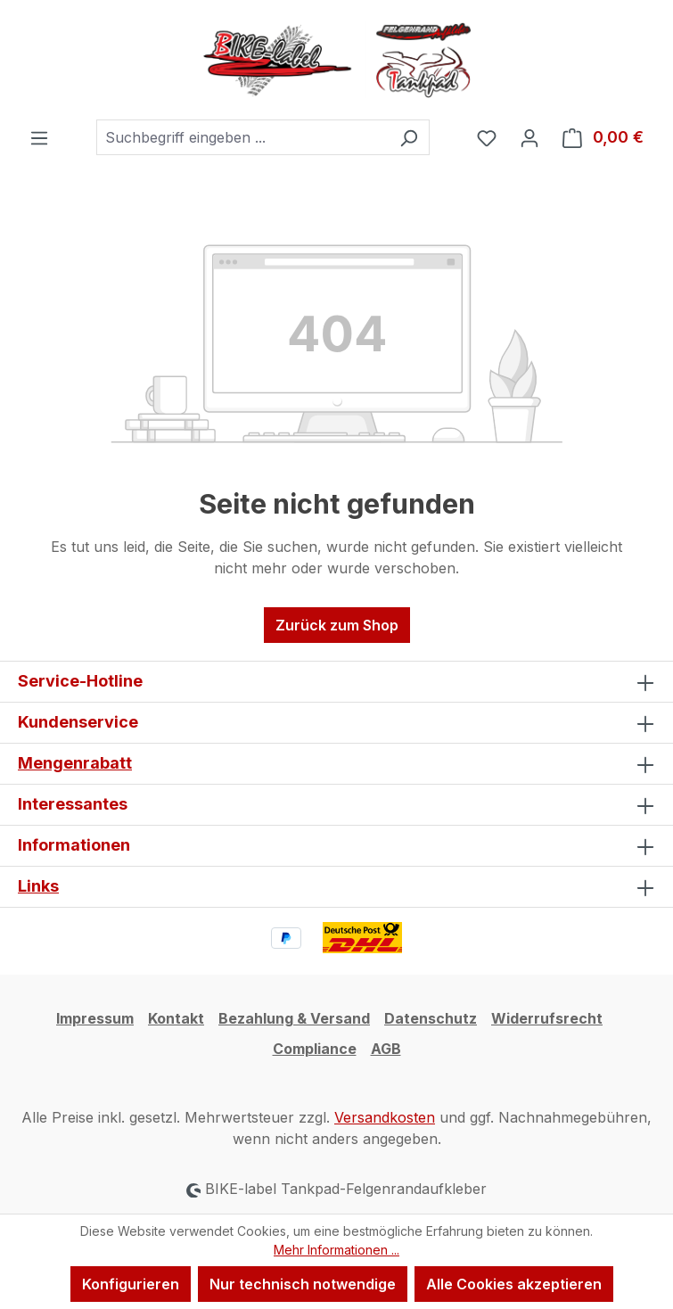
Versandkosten (384, 1117)
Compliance (315, 1049)
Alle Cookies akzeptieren (514, 1284)
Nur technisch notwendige (302, 1284)
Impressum (95, 1018)
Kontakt (176, 1018)
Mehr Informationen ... (336, 1249)
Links (38, 886)
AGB (386, 1049)
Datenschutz (430, 1018)
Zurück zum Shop (336, 625)
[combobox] (242, 137)
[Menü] (39, 137)
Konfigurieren (130, 1284)
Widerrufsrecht (547, 1018)
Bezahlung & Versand (294, 1018)
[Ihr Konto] (529, 137)
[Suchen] (409, 137)
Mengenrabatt (75, 762)
